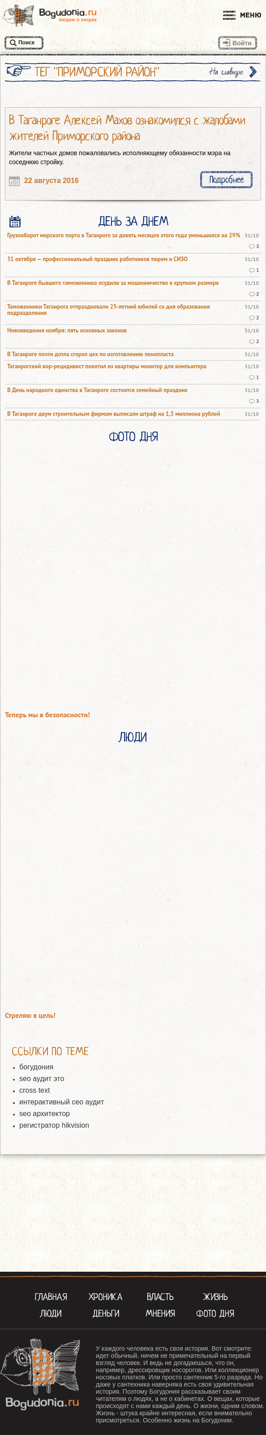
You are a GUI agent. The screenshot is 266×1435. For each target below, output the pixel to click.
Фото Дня (133, 437)
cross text (34, 1090)
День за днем (133, 221)
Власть (160, 1297)
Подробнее (227, 179)
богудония (36, 1067)
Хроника (105, 1297)
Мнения (160, 1313)
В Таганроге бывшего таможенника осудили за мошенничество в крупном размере (113, 283)
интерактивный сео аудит (61, 1102)
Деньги (105, 1313)
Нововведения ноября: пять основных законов (67, 330)
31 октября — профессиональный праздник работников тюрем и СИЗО (97, 259)
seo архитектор (44, 1113)
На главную (226, 72)
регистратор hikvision (54, 1125)
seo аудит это (41, 1078)
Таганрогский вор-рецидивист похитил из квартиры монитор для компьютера (106, 366)
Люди (133, 737)
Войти (242, 43)
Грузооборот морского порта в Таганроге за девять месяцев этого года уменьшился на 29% (123, 235)
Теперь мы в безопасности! (47, 714)
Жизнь (215, 1297)
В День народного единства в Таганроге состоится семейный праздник (97, 390)
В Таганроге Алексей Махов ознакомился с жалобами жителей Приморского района (127, 128)
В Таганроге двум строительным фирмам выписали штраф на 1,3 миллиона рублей (113, 414)
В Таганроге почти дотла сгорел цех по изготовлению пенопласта (90, 354)
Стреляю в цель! (30, 1015)
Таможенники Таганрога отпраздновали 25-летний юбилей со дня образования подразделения (108, 310)
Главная (51, 1297)
